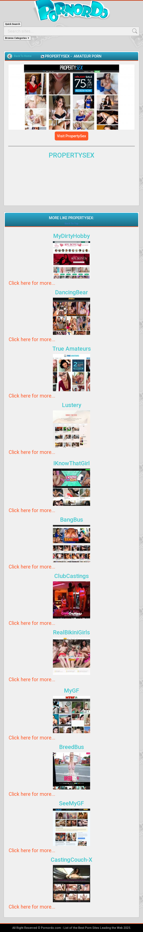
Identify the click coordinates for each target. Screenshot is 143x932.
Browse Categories (17, 38)
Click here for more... (32, 283)
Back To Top (71, 223)
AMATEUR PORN (87, 56)
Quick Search (12, 24)
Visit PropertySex (71, 136)
